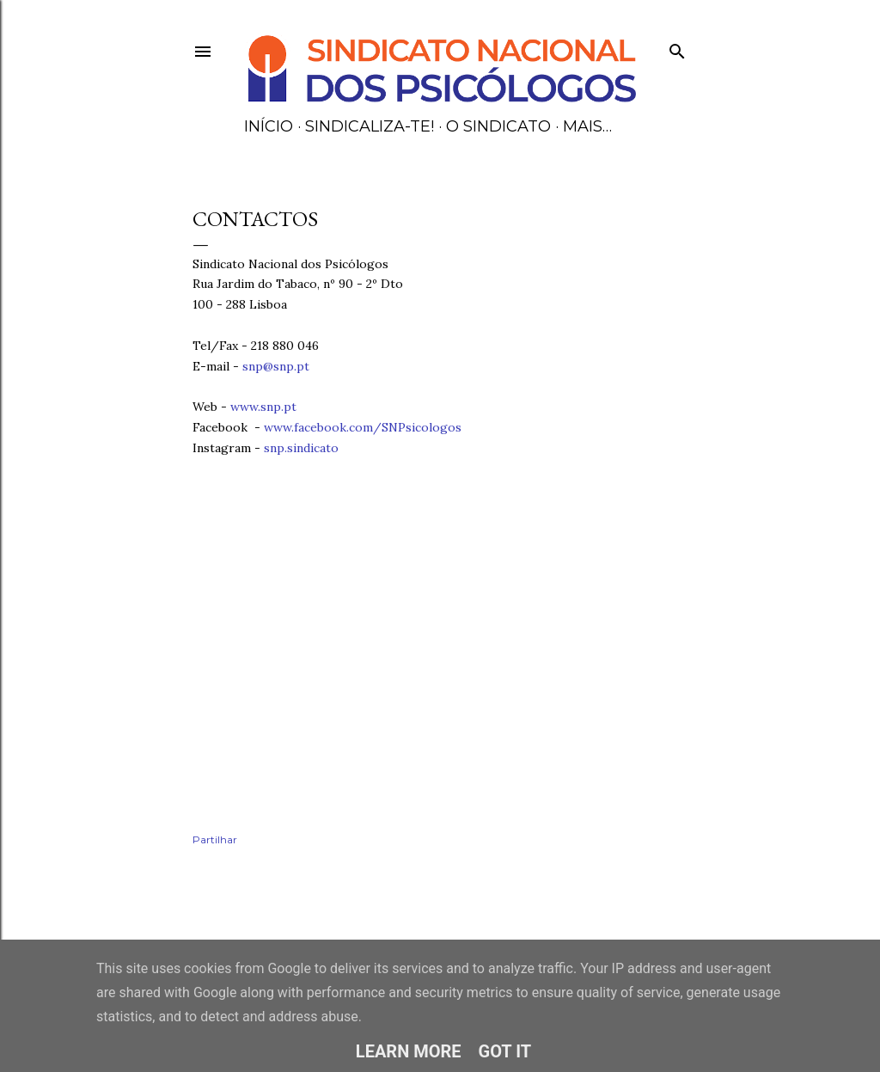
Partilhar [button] (214, 839)
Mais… (587, 126)
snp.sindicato (303, 448)
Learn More (408, 1051)
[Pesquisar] (677, 47)
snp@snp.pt (275, 366)
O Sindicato (498, 126)
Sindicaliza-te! (369, 126)
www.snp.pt (263, 406)
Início (268, 126)
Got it (505, 1051)
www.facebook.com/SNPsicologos (362, 427)
